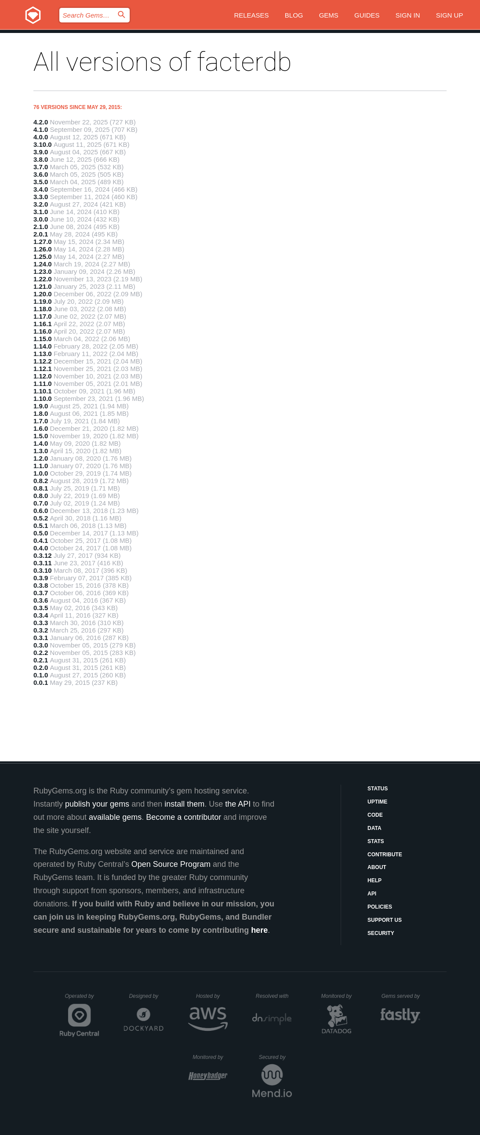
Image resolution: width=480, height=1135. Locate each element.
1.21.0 (42, 286)
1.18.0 (42, 309)
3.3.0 (40, 196)
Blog (294, 15)
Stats (375, 841)
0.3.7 (40, 593)
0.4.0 (40, 548)
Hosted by (212, 996)
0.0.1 (40, 682)
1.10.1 (42, 391)
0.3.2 (40, 630)
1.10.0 (42, 398)
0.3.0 (40, 645)
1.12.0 (42, 376)
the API (238, 804)
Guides (367, 15)
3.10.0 (42, 144)
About (376, 867)
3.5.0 (40, 182)
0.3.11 (42, 563)
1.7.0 (40, 421)
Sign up (449, 15)
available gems (115, 817)
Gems (328, 15)
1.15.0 (42, 338)
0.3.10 (42, 570)
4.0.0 (40, 137)
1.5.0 (40, 436)
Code (375, 815)
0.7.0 (40, 503)
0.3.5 (40, 607)
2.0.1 (40, 234)
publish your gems (97, 804)
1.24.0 (42, 264)
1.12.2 (42, 361)
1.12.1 (42, 368)
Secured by (275, 1057)
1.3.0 (40, 451)
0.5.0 (40, 533)
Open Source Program (171, 864)
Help (374, 880)
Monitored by (338, 996)
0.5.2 (40, 518)
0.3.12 (42, 555)
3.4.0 (40, 189)
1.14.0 (42, 346)
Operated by (82, 999)
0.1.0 (40, 675)
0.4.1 (40, 540)
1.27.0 (42, 241)
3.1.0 (40, 211)
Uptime (377, 802)
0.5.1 (40, 525)
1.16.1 (42, 323)
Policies (379, 907)
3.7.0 (40, 167)
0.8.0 (40, 495)
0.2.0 (40, 667)
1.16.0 (42, 331)
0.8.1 (40, 488)
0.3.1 (40, 637)
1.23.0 (42, 271)
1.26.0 (42, 249)
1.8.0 (40, 413)
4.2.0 (40, 122)
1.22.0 (42, 279)
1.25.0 (42, 256)
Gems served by (401, 996)
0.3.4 (40, 615)
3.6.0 (40, 174)
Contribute (384, 854)
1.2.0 (40, 458)
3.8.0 (40, 159)
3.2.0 (40, 204)
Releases (251, 15)
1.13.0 (42, 353)
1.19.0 (42, 301)
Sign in (408, 15)
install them (184, 804)
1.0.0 (40, 473)
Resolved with (274, 996)
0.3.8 (40, 585)
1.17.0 (42, 316)
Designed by (146, 996)
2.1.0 (40, 226)
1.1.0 (40, 465)
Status (377, 789)
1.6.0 (40, 428)
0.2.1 (40, 660)
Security (380, 933)
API (371, 894)
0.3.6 (40, 600)
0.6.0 (40, 510)
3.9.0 (40, 152)
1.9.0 (40, 406)
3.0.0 (40, 219)
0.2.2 (40, 652)
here (259, 930)
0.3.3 (40, 622)
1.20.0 (42, 294)
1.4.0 (40, 443)
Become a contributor (183, 817)
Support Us (384, 920)
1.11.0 (42, 383)
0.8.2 (40, 480)
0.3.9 (40, 578)
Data (374, 828)
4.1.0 (40, 129)
